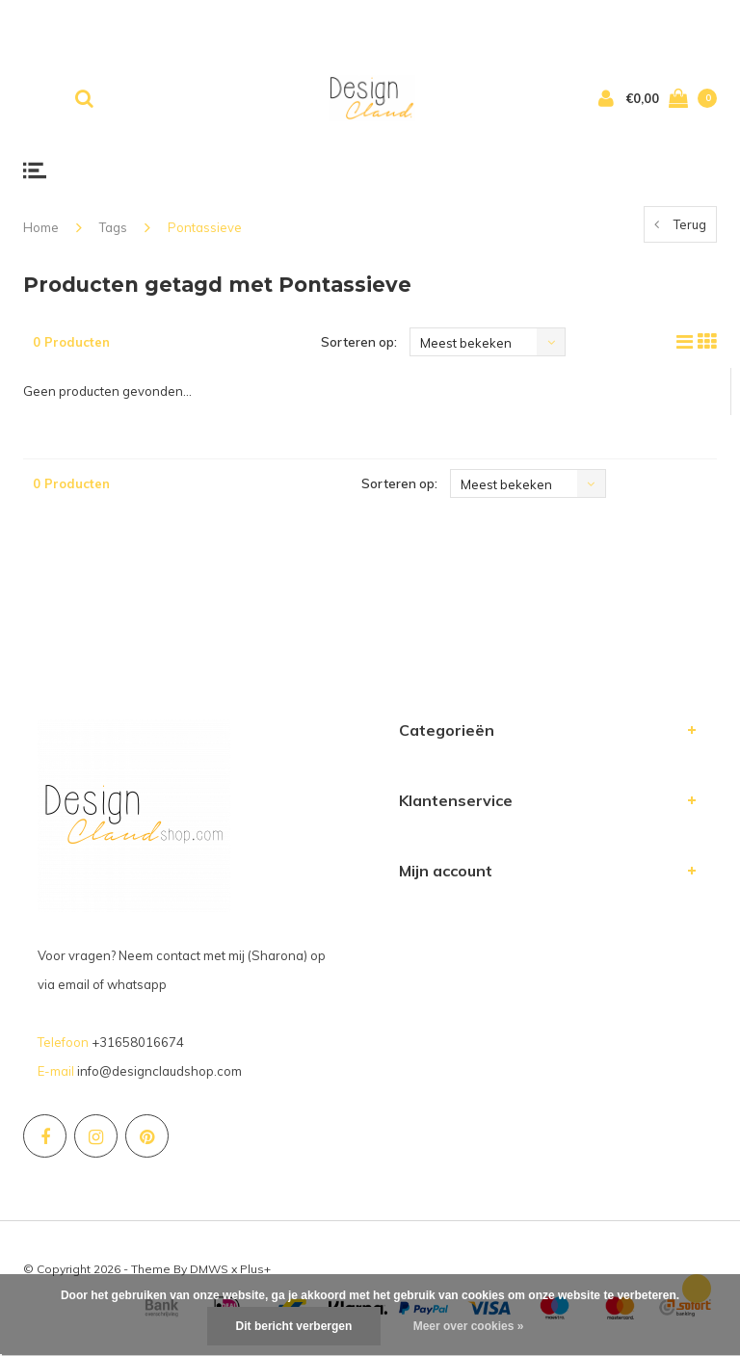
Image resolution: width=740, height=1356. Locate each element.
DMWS (209, 1269)
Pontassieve (205, 227)
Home (41, 227)
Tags (113, 227)
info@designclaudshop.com (159, 1071)
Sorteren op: (359, 342)
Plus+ (255, 1269)
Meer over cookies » (468, 1326)
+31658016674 (138, 1042)
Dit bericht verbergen (294, 1326)
